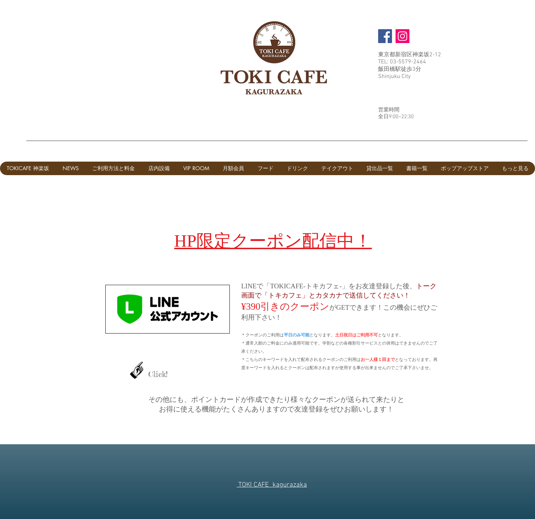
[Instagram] (402, 36)
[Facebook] (385, 36)
